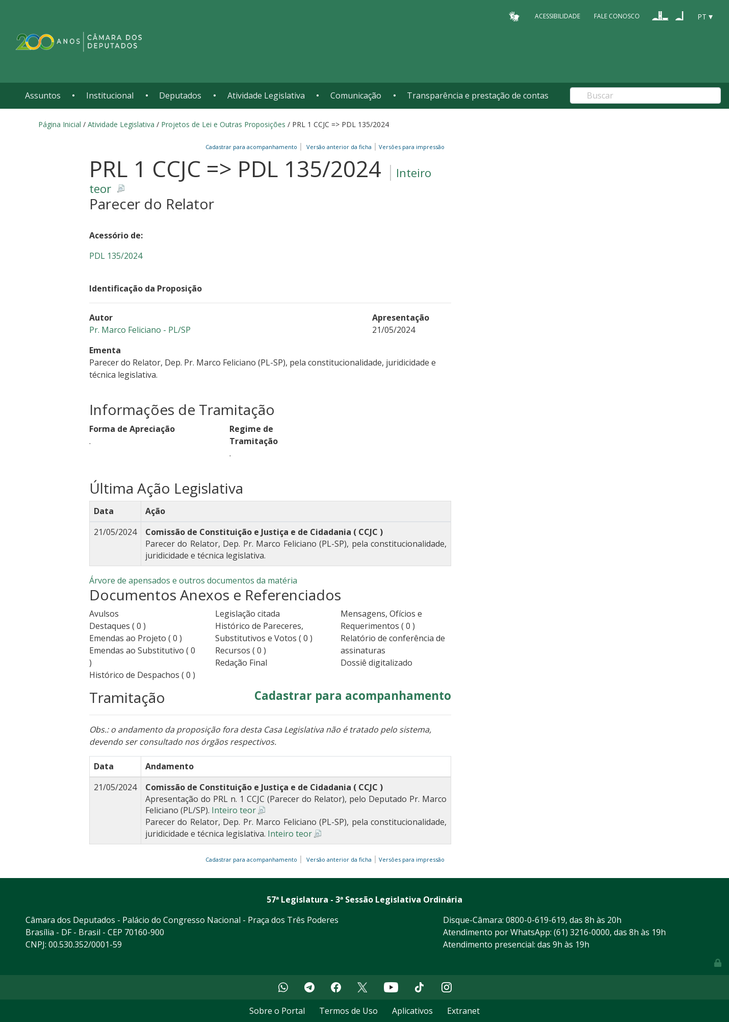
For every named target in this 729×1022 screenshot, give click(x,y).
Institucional (110, 95)
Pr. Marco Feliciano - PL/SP (140, 329)
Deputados (180, 95)
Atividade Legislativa (266, 95)
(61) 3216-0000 (582, 932)
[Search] (645, 95)
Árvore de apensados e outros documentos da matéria (193, 580)
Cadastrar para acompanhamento (252, 147)
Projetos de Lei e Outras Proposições (223, 124)
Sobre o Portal (277, 1010)
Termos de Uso (348, 1010)
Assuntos (43, 95)
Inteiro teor (234, 810)
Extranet (463, 1010)
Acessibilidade (557, 16)
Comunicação (355, 95)
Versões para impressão (410, 147)
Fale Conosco (617, 16)
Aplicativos (412, 1010)
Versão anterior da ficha (339, 147)
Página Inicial (59, 124)
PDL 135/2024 (115, 255)
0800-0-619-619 (535, 920)
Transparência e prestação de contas (478, 95)
